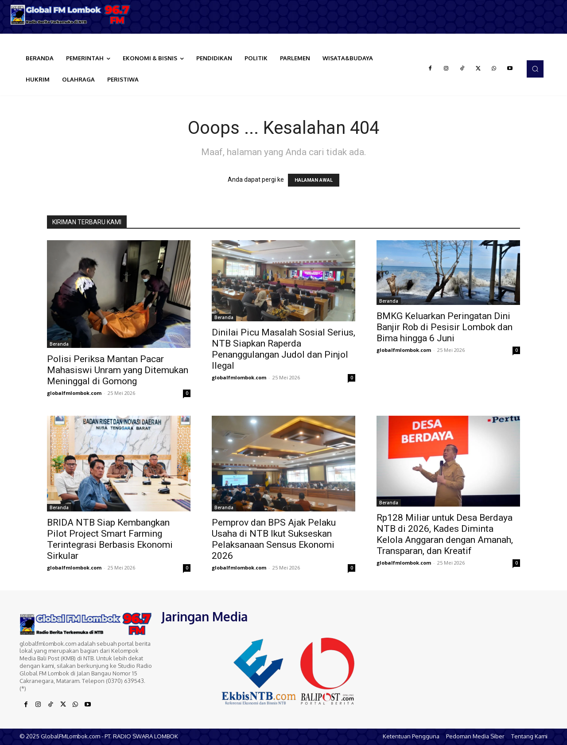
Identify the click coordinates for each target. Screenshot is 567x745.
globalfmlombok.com (74, 393)
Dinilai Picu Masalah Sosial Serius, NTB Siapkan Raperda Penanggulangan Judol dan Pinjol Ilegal (283, 349)
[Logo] (71, 14)
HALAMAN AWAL (314, 180)
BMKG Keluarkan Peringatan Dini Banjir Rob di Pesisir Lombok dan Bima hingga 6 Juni (445, 327)
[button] (535, 68)
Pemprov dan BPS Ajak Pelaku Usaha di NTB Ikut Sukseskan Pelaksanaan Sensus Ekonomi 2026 (274, 539)
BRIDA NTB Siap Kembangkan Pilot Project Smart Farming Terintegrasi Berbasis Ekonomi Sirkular (110, 539)
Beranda (59, 344)
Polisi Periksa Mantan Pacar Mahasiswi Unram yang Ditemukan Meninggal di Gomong (117, 370)
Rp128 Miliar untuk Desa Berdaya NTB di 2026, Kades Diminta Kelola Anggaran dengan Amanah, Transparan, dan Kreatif (445, 534)
